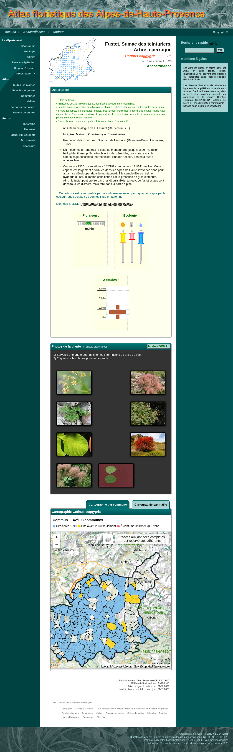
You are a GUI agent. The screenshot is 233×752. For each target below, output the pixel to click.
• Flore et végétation (104, 709)
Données (29, 129)
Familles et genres (24, 90)
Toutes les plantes (24, 85)
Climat (31, 57)
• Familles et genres (69, 713)
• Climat (89, 709)
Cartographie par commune (108, 504)
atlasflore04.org (139, 737)
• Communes (86, 713)
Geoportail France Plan (125, 666)
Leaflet (105, 666)
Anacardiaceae (34, 32)
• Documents (87, 717)
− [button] (56, 544)
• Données (162, 713)
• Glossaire (100, 717)
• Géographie (66, 709)
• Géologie (79, 709)
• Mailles (98, 713)
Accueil (10, 32)
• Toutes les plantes (158, 709)
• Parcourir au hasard (114, 713)
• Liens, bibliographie (70, 717)
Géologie (29, 51)
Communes (28, 96)
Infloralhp (29, 124)
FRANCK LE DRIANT (216, 733)
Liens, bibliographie (22, 134)
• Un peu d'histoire (124, 709)
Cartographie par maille (150, 504)
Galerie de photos (24, 112)
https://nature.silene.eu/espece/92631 (107, 203)
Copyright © (220, 32)
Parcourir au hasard (22, 107)
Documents (28, 140)
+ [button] (56, 537)
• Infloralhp (150, 713)
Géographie (28, 46)
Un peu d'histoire (24, 68)
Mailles (31, 101)
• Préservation (141, 709)
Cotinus (58, 32)
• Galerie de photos (134, 713)
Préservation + (25, 73)
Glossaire (29, 146)
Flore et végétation (23, 62)
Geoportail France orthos (155, 666)
